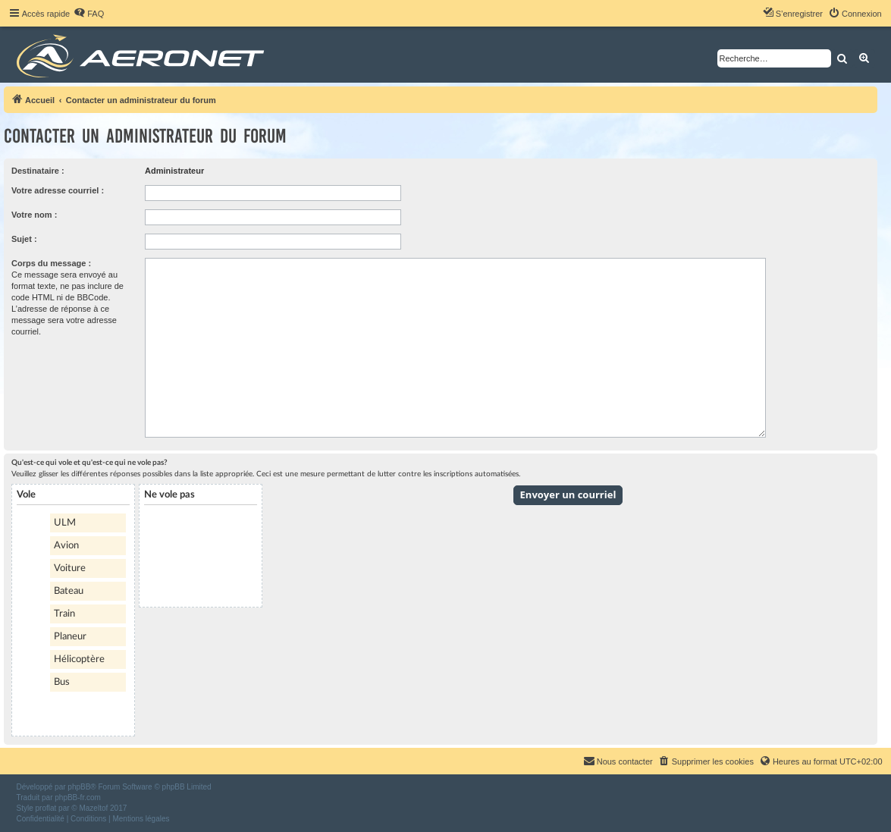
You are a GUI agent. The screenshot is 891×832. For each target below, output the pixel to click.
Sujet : (24, 238)
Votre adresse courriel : (57, 190)
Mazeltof (93, 808)
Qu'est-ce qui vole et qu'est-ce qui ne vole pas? (89, 462)
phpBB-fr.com (78, 797)
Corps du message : (51, 263)
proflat (46, 808)
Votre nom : (34, 214)
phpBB (78, 787)
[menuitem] (89, 14)
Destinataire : (37, 170)
